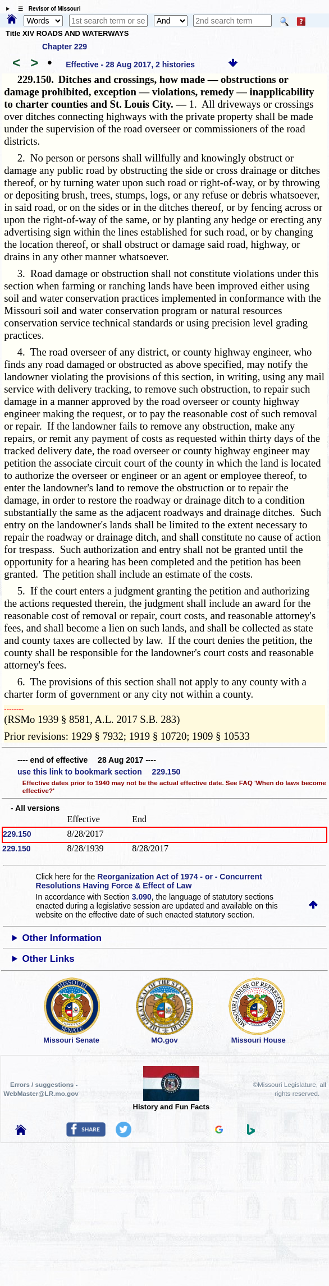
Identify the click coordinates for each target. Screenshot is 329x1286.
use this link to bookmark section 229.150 (98, 771)
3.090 (142, 896)
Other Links (48, 958)
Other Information (62, 938)
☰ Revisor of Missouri (46, 9)
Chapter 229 (64, 46)
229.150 (17, 833)
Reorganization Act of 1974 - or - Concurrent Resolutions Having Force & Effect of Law (149, 881)
